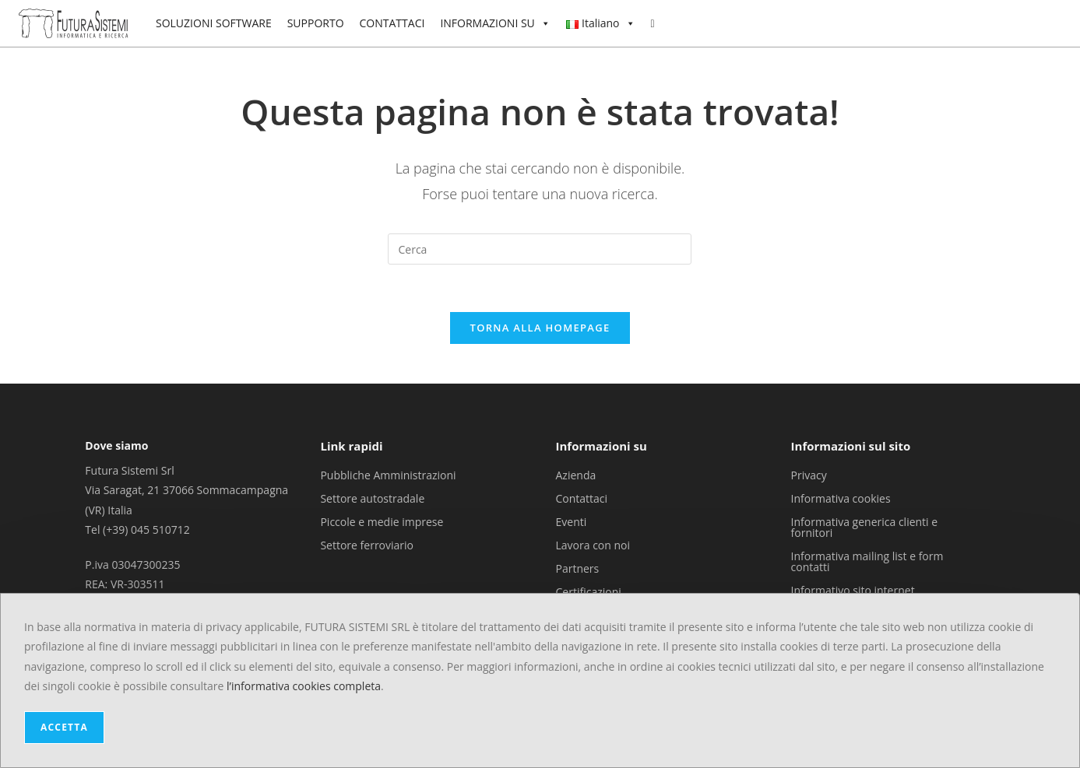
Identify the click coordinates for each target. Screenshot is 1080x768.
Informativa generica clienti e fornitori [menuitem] (864, 526)
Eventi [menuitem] (571, 521)
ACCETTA (64, 727)
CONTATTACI (392, 23)
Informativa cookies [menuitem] (841, 497)
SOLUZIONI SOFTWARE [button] (214, 23)
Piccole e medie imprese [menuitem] (381, 521)
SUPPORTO (315, 23)
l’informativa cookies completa (304, 686)
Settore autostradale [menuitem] (372, 497)
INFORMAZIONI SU (495, 23)
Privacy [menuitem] (809, 474)
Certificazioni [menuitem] (588, 591)
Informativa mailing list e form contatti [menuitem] (867, 561)
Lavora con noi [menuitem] (593, 544)
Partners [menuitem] (578, 567)
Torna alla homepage (540, 328)
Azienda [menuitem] (576, 474)
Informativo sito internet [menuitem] (853, 589)
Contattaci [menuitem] (582, 497)
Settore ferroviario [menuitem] (366, 544)
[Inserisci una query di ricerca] (539, 249)
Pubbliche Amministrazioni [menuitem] (388, 474)
